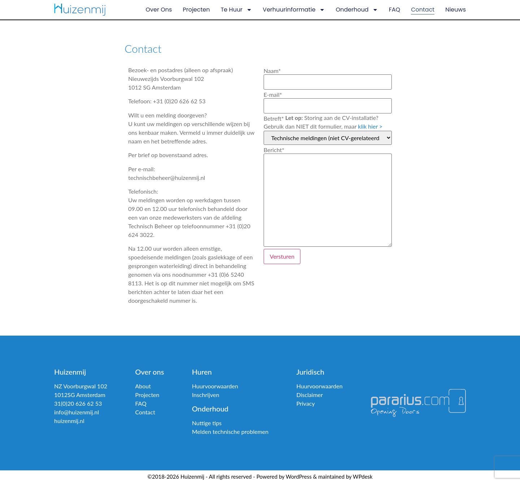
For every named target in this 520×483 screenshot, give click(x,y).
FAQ (394, 9)
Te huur (236, 9)
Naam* (272, 71)
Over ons (159, 9)
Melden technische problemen (230, 431)
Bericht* (274, 150)
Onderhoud (357, 9)
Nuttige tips (206, 422)
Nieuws (455, 9)
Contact (422, 9)
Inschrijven (205, 394)
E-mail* (273, 95)
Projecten (196, 9)
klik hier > (370, 126)
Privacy (305, 403)
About (143, 386)
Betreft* (274, 118)
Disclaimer (309, 394)
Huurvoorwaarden (215, 386)
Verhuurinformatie (294, 9)
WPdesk (363, 476)
